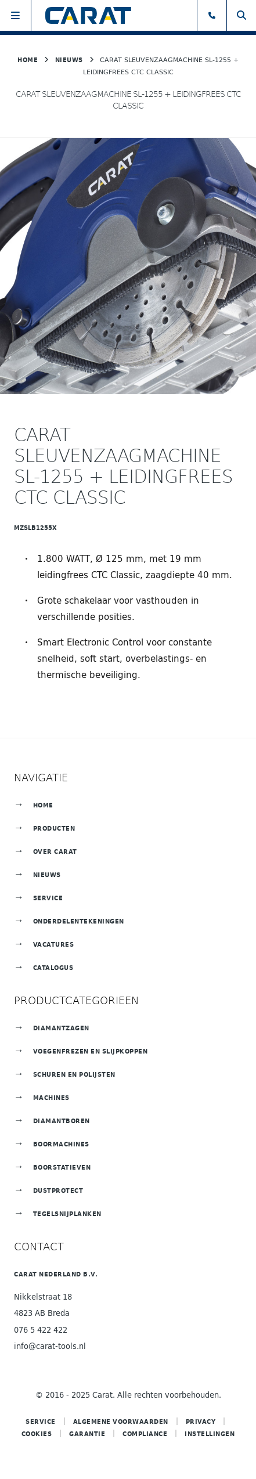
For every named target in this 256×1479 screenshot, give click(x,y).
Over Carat (55, 851)
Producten (54, 828)
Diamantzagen (61, 1028)
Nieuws (69, 59)
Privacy (201, 1421)
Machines (51, 1097)
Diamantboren (61, 1121)
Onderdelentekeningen (78, 921)
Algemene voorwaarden (120, 1421)
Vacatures (53, 944)
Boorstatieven (62, 1167)
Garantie (87, 1433)
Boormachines (61, 1144)
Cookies (36, 1433)
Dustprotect (58, 1190)
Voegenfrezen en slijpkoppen (90, 1051)
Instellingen (210, 1433)
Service (48, 898)
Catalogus (53, 967)
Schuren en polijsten (74, 1074)
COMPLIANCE (144, 1433)
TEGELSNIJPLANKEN (67, 1213)
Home (27, 59)
